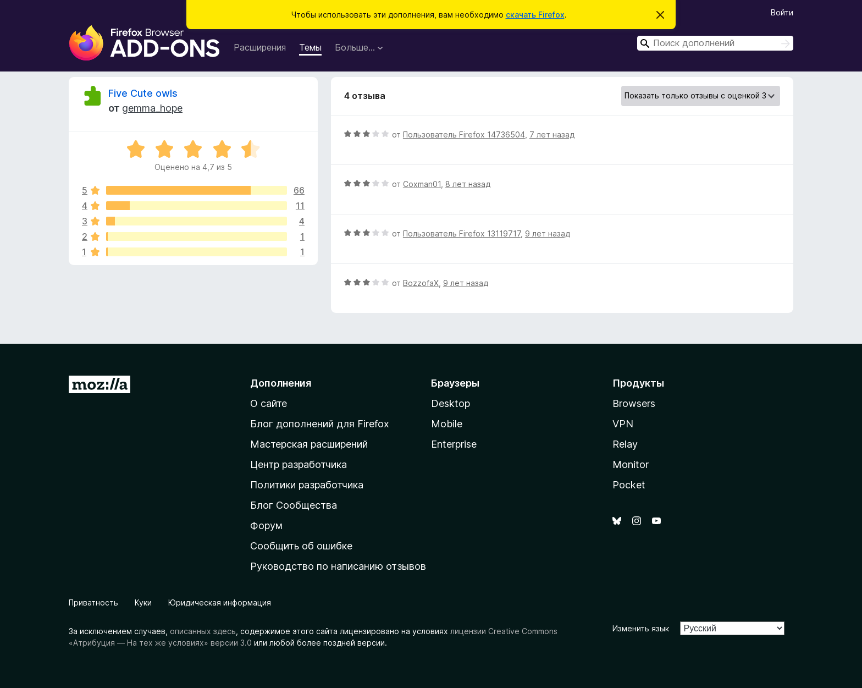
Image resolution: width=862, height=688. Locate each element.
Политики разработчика (306, 485)
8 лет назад (467, 184)
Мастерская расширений (309, 444)
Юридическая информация (219, 602)
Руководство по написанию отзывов (338, 566)
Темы (310, 47)
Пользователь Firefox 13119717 (462, 233)
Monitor (630, 464)
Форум (266, 525)
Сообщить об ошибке (301, 546)
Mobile (446, 424)
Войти (782, 12)
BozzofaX (421, 283)
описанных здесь (203, 631)
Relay (625, 444)
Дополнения (280, 383)
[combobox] (715, 43)
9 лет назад (547, 233)
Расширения (260, 47)
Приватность (93, 602)
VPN (622, 424)
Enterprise (454, 444)
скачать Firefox (535, 14)
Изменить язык (640, 628)
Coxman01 (422, 184)
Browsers (633, 403)
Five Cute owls (143, 93)
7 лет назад (551, 134)
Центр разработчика (298, 464)
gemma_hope (152, 108)
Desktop (450, 403)
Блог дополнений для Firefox (319, 424)
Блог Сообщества (293, 505)
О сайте (268, 403)
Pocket (628, 485)
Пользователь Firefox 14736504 (464, 134)
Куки (143, 602)
